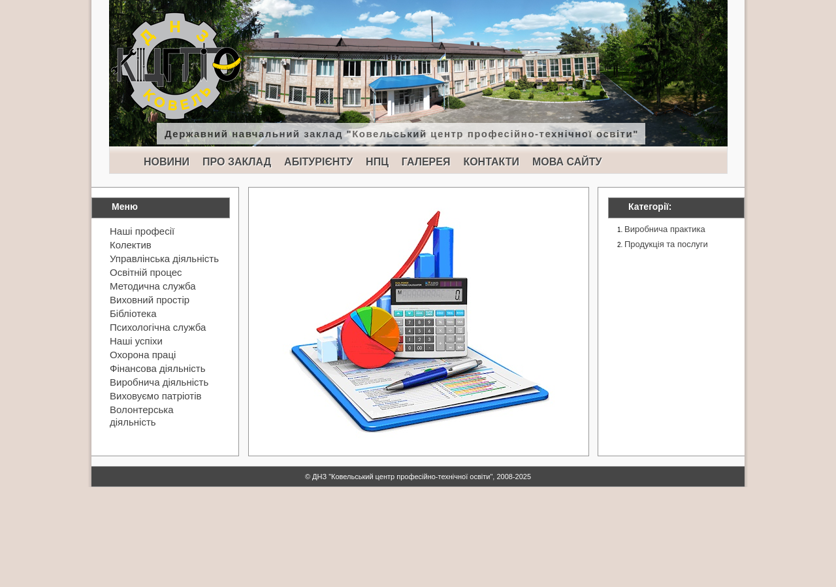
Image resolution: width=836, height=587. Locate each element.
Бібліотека (133, 313)
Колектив (131, 244)
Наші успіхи (136, 340)
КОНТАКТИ (491, 161)
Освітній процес (146, 272)
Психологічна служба (158, 327)
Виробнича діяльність (159, 382)
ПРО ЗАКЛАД (236, 161)
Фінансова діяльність (158, 368)
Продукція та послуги (666, 244)
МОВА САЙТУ (567, 161)
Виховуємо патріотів (156, 395)
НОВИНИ (166, 161)
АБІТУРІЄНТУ (318, 161)
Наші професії (142, 231)
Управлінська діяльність (164, 258)
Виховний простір (149, 299)
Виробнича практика (664, 229)
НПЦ (377, 161)
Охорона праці (143, 354)
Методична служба (153, 286)
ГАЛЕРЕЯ (426, 161)
